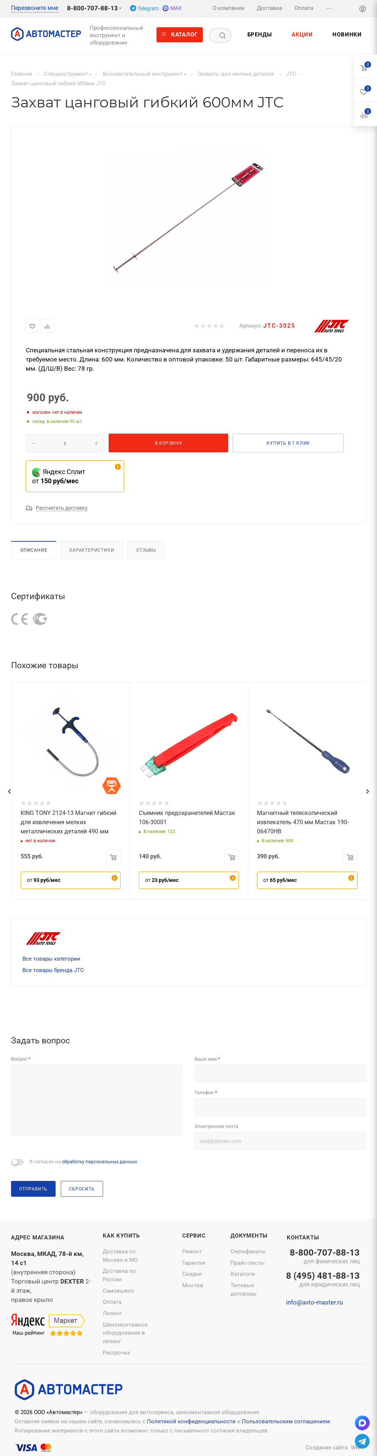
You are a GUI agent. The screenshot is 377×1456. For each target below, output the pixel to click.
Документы (249, 1235)
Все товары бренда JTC (53, 970)
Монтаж (192, 1285)
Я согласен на (83, 1161)
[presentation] (9, 791)
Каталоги (242, 1274)
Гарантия (193, 1263)
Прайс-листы (247, 1263)
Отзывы (146, 550)
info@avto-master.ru (314, 1302)
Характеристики (91, 550)
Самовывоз (118, 1291)
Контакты (303, 1237)
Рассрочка (116, 1352)
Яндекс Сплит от (58, 476)
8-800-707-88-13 (92, 8)
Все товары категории (51, 958)
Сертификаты (248, 1251)
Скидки (192, 1274)
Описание (33, 550)
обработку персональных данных (99, 1161)
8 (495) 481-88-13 (323, 1280)
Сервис (194, 1235)
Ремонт (192, 1251)
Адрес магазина (37, 1237)
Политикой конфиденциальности (191, 1421)
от (43, 880)
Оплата (112, 1302)
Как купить (121, 1235)
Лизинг (112, 1313)
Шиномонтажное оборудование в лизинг (125, 1333)
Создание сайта (327, 1447)
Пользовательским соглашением (286, 1421)
